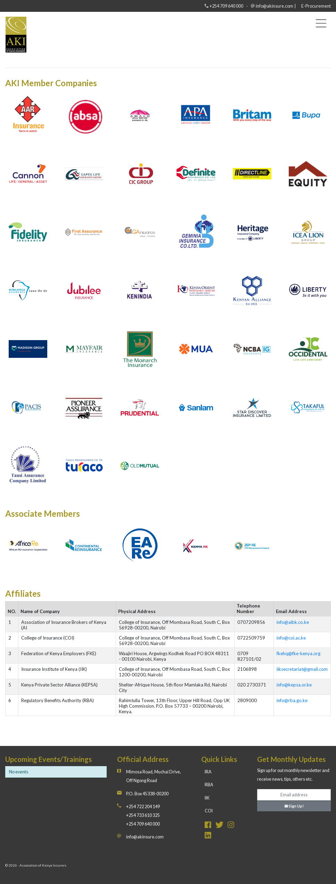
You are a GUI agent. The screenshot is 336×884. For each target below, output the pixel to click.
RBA (209, 784)
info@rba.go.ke (292, 700)
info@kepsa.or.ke (294, 685)
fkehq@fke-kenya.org (298, 653)
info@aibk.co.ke (293, 622)
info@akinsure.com (274, 6)
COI (209, 810)
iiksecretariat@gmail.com (302, 669)
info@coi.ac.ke (291, 638)
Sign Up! (294, 806)
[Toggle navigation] (321, 23)
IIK (207, 798)
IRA (208, 771)
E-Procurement (316, 6)
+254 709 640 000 (226, 6)
